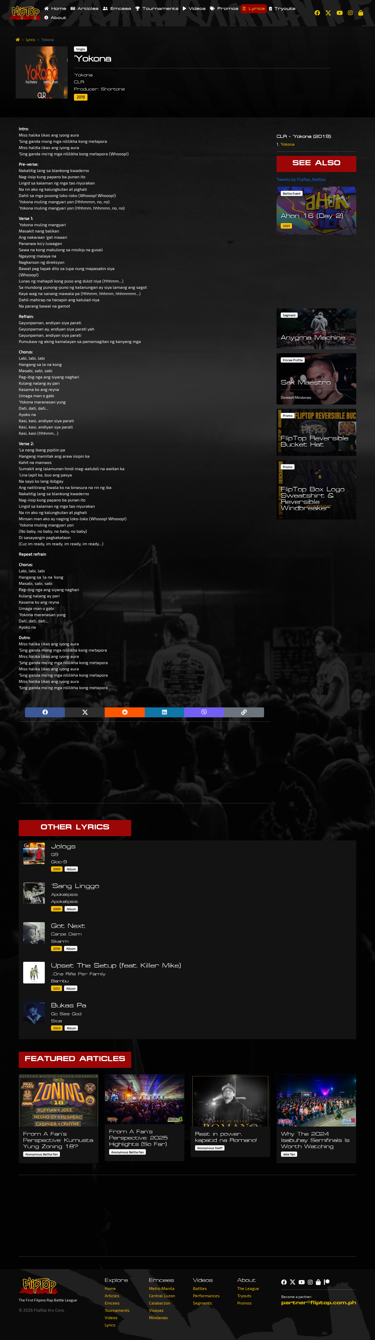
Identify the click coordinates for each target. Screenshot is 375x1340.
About (55, 18)
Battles (200, 1288)
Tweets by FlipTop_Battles (301, 179)
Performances (206, 1295)
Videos (194, 9)
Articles (85, 9)
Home (55, 9)
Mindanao (158, 1317)
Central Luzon (162, 1295)
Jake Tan (289, 1154)
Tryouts (282, 9)
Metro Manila (161, 1288)
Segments (202, 1302)
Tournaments (157, 9)
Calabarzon (159, 1302)
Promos (224, 9)
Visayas (156, 1310)
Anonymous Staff (209, 1148)
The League (248, 1288)
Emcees (117, 9)
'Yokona (287, 144)
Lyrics (254, 9)
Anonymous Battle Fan (41, 1154)
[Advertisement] (144, 762)
